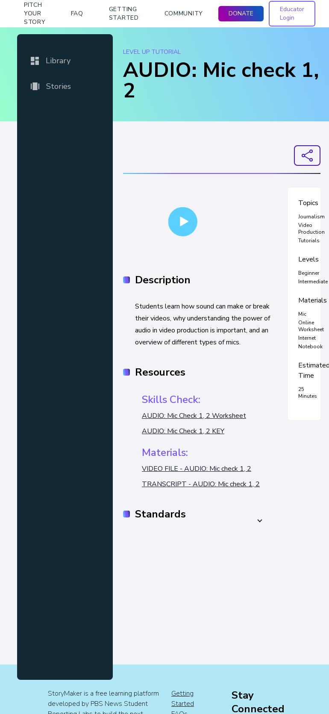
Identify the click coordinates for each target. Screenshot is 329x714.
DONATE (241, 13)
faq (77, 13)
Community (183, 13)
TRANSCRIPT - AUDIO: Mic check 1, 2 (201, 484)
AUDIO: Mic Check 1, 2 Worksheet (194, 415)
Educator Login (292, 13)
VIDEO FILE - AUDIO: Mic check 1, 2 (196, 468)
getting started (124, 13)
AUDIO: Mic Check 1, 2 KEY (183, 431)
